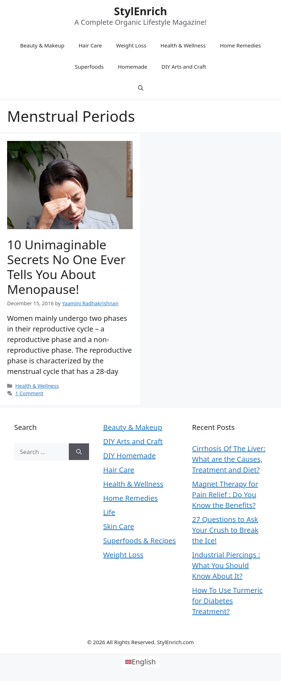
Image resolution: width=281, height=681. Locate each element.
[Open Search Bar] (140, 87)
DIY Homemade (129, 455)
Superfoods (89, 66)
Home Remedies (240, 45)
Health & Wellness (182, 45)
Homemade (132, 66)
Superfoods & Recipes (139, 540)
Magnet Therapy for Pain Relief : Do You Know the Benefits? (225, 494)
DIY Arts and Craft (183, 66)
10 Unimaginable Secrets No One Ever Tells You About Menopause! (66, 266)
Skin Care (118, 526)
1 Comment (29, 393)
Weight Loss (131, 45)
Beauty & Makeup (42, 45)
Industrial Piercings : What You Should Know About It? (226, 565)
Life (109, 512)
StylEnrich (140, 11)
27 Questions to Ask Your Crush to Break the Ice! (225, 530)
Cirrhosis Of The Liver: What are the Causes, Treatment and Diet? (228, 459)
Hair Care (90, 45)
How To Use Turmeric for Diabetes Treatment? (227, 600)
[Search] (79, 451)
